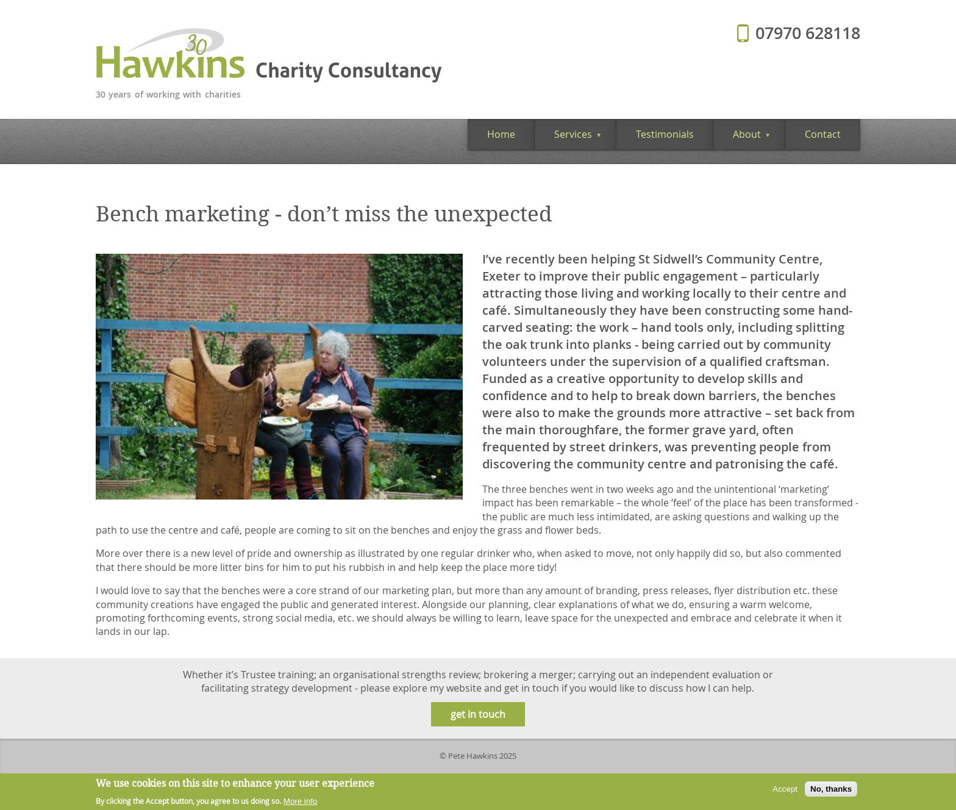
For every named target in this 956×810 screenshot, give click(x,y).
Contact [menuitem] (823, 134)
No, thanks (831, 791)
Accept (784, 791)
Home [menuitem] (501, 134)
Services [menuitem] (568, 138)
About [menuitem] (742, 138)
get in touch (478, 714)
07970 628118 (807, 33)
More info (301, 803)
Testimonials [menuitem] (665, 134)
